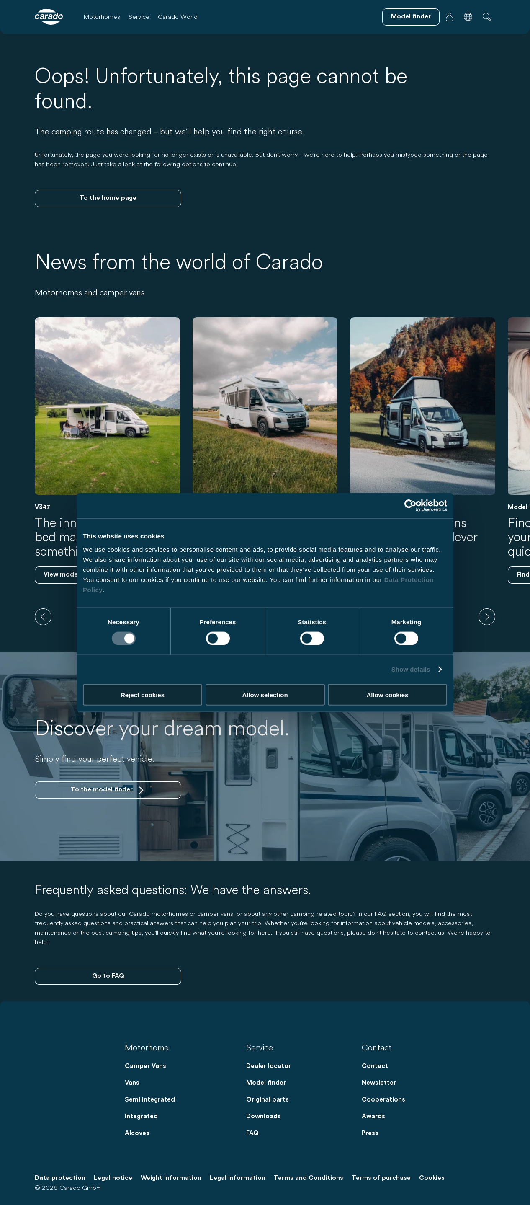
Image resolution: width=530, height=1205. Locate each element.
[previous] (43, 616)
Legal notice (113, 1178)
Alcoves (137, 1133)
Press (370, 1133)
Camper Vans (145, 1066)
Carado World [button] (178, 17)
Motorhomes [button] (102, 17)
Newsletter (379, 1083)
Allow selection (265, 694)
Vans (132, 1083)
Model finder (266, 1083)
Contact (375, 1066)
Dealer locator (268, 1066)
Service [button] (139, 17)
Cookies (432, 1178)
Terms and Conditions (308, 1178)
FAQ (252, 1133)
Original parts (267, 1099)
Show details (410, 669)
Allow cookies (387, 694)
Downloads (263, 1116)
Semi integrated (150, 1099)
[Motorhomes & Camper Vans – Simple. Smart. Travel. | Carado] (49, 17)
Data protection (60, 1178)
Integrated (141, 1116)
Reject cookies (143, 694)
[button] (468, 16)
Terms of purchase (381, 1178)
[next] (487, 616)
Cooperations (383, 1099)
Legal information (237, 1178)
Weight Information (171, 1178)
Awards (373, 1116)
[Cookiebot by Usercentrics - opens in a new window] (410, 505)
